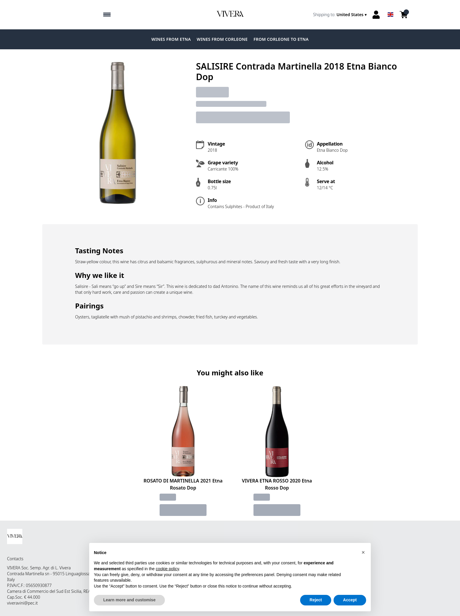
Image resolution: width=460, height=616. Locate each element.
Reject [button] (316, 600)
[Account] (376, 15)
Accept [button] (350, 600)
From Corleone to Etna (281, 39)
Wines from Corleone (222, 39)
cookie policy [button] (167, 568)
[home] (230, 14)
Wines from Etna (171, 39)
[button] (363, 552)
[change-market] (340, 15)
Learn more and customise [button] (129, 600)
